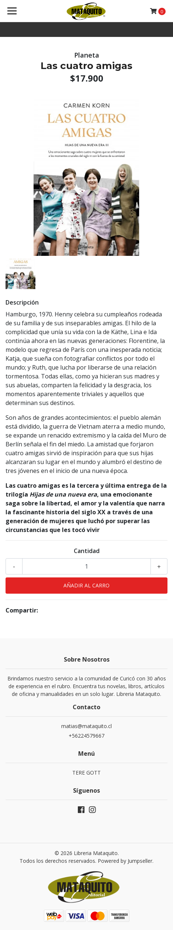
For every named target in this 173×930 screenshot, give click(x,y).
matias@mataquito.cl (86, 726)
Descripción (22, 302)
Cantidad (87, 551)
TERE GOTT (86, 772)
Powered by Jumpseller (125, 860)
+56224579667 (86, 735)
